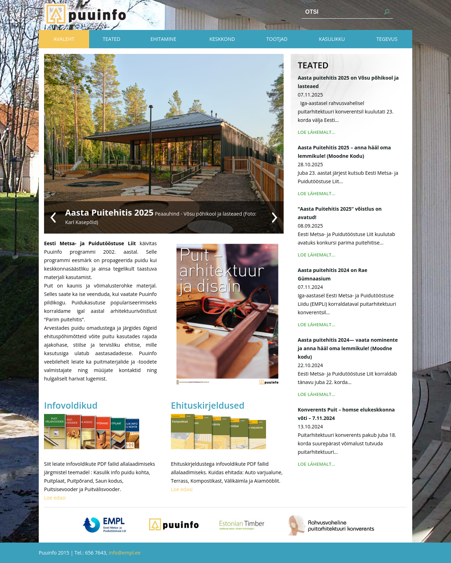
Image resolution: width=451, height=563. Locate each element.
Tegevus (386, 39)
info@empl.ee (125, 552)
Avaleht (64, 39)
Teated (111, 39)
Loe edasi (55, 497)
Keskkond (222, 39)
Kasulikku (332, 39)
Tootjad (277, 39)
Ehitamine (163, 39)
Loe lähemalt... (316, 132)
